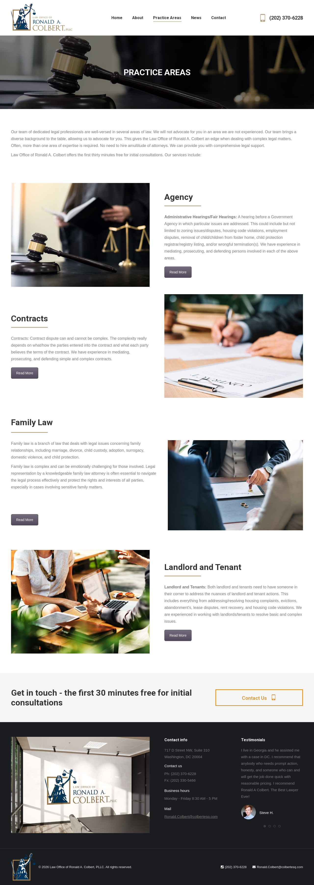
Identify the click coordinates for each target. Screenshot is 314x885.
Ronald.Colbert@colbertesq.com (191, 816)
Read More (178, 272)
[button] (264, 826)
